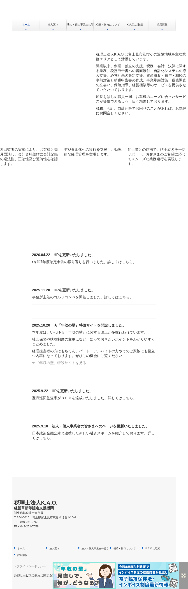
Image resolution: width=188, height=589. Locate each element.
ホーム (26, 24)
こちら (127, 262)
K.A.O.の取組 (135, 24)
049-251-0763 (29, 522)
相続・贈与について (107, 24)
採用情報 (162, 24)
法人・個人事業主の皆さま (80, 24)
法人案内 (53, 24)
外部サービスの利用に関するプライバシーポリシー (47, 575)
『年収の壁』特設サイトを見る (61, 363)
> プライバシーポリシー (30, 566)
